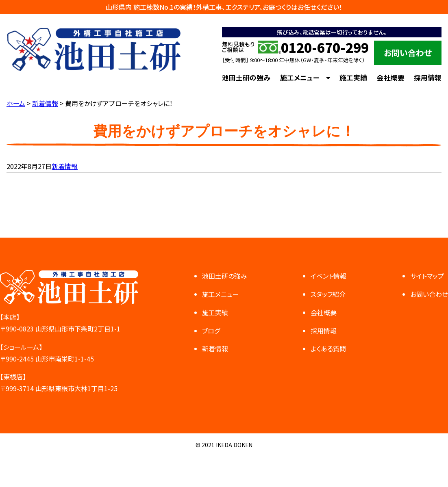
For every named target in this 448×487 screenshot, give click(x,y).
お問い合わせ (408, 52)
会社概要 (391, 77)
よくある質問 (328, 348)
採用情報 (427, 77)
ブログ (211, 330)
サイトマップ (427, 276)
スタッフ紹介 (328, 294)
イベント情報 (328, 276)
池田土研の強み (246, 77)
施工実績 (353, 77)
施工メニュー (300, 77)
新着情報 (65, 166)
